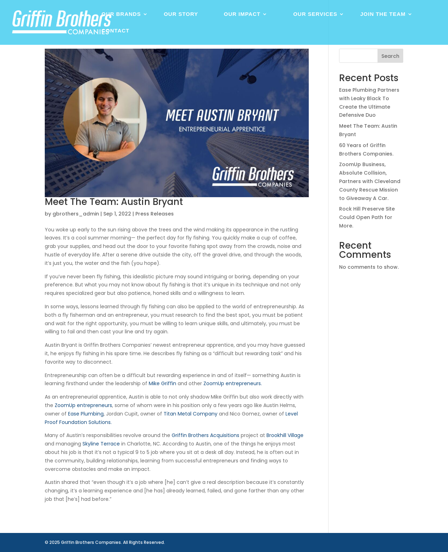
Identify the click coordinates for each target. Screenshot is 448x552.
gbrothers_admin (76, 213)
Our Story (181, 14)
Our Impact (242, 14)
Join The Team (383, 14)
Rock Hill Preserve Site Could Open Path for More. (367, 217)
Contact (115, 31)
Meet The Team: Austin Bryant (114, 201)
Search (390, 56)
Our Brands (121, 14)
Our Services (315, 14)
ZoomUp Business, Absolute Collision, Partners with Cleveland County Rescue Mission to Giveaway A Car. (369, 181)
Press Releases (154, 213)
